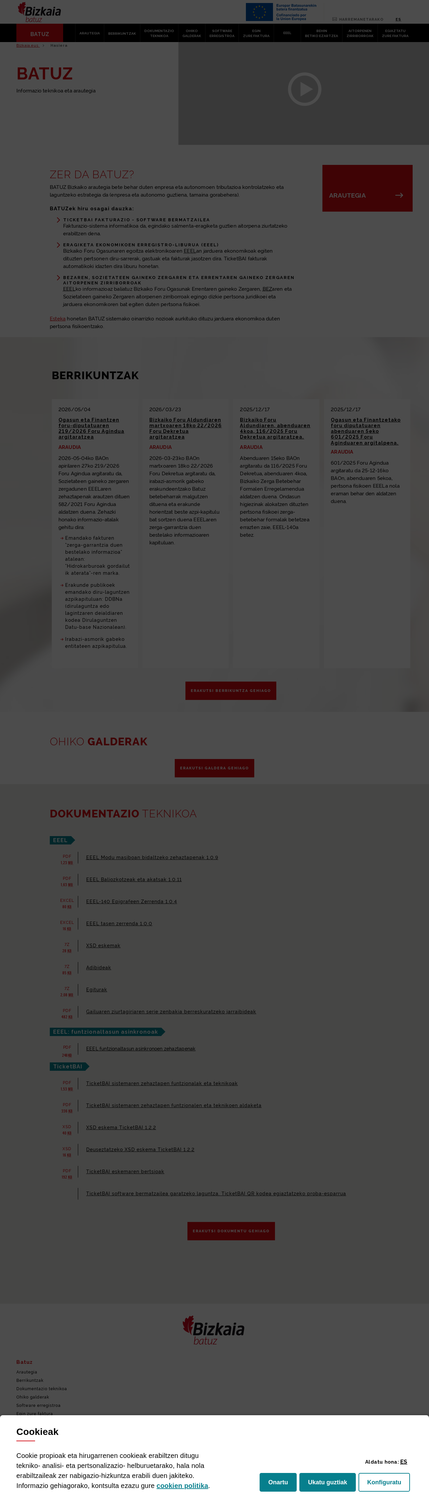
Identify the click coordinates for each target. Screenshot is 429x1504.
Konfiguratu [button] (388, 1484)
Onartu (282, 1484)
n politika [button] (182, 1485)
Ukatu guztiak (329, 1484)
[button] (403, 1461)
